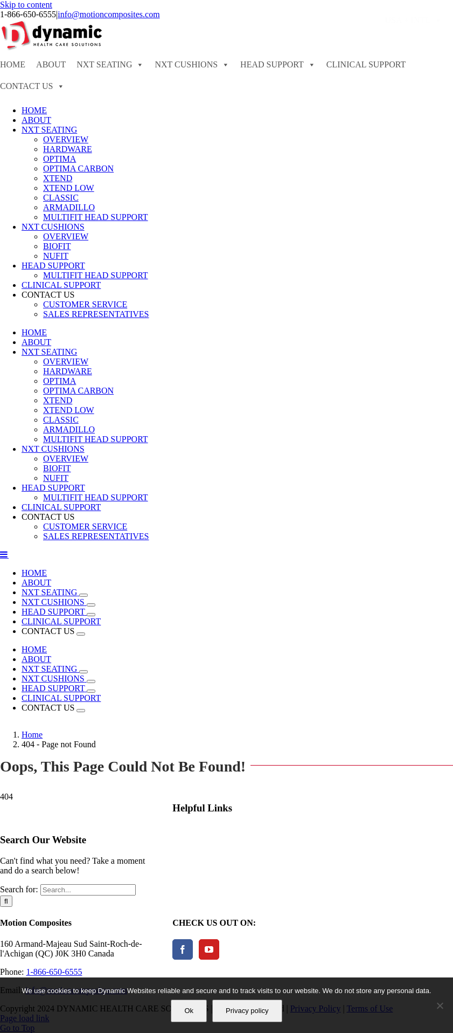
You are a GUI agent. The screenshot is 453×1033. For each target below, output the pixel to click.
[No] (439, 1005)
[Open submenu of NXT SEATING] (83, 595)
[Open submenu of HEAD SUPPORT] (91, 614)
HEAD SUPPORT (278, 64)
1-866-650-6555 (54, 971)
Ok (188, 1011)
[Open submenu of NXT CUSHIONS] (91, 605)
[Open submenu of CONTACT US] (80, 634)
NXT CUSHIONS (192, 64)
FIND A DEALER (214, 20)
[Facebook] (182, 949)
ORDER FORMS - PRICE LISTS (315, 20)
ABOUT (51, 64)
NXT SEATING (110, 64)
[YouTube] (209, 949)
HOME (12, 64)
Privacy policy (247, 1011)
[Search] (6, 901)
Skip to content (26, 4)
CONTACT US (32, 86)
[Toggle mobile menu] (4, 554)
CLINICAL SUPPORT (366, 64)
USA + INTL (413, 20)
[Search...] (88, 890)
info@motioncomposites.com (108, 14)
